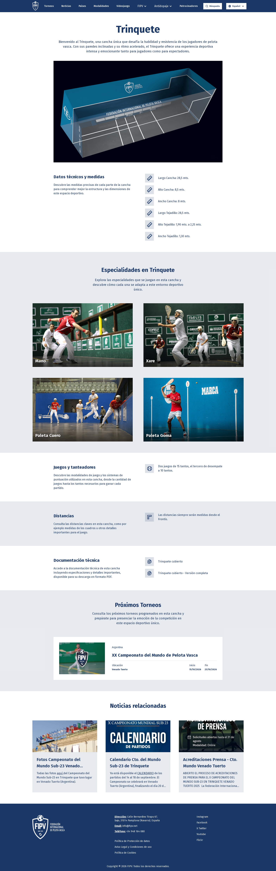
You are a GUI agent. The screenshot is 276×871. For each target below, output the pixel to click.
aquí (60, 773)
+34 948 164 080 (130, 831)
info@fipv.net (126, 825)
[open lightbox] (82, 658)
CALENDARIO (145, 773)
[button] (142, 6)
